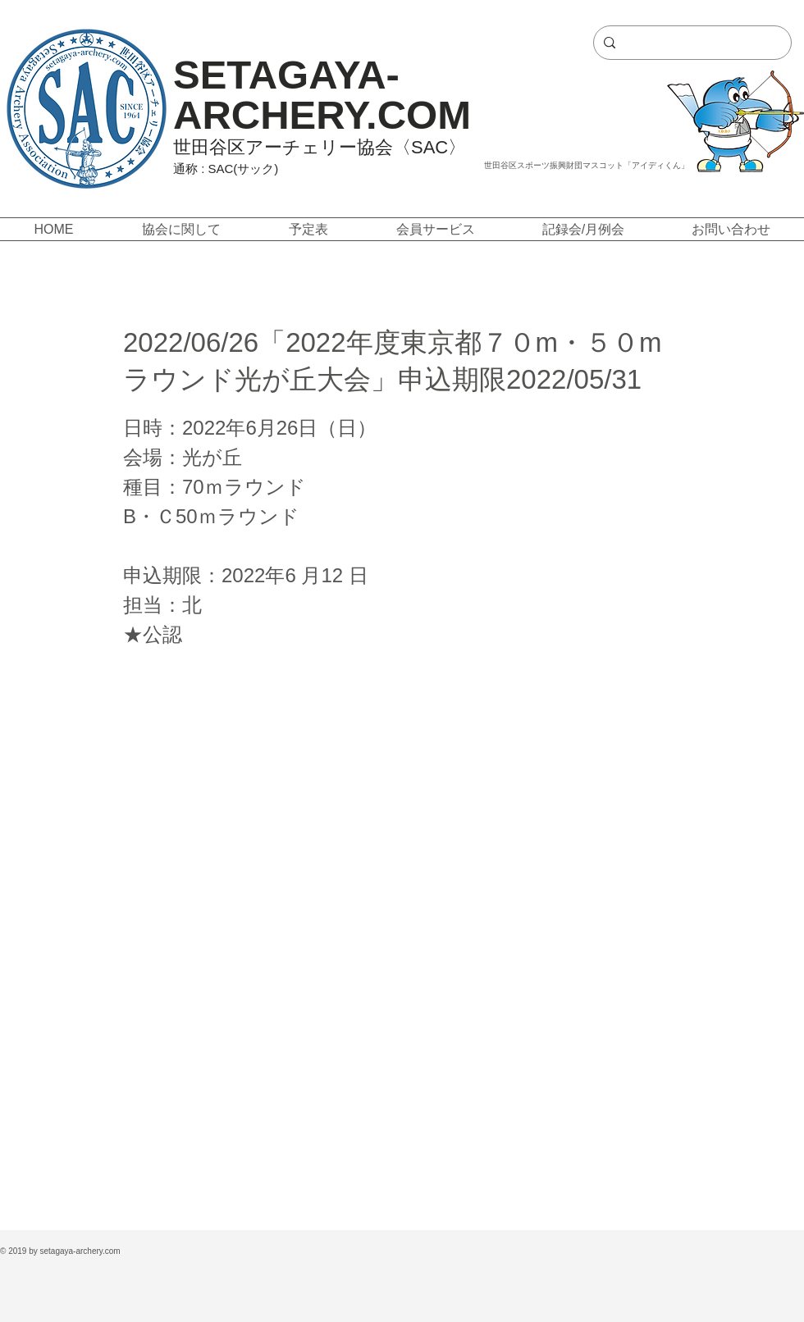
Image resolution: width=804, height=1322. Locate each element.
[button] (180, 229)
